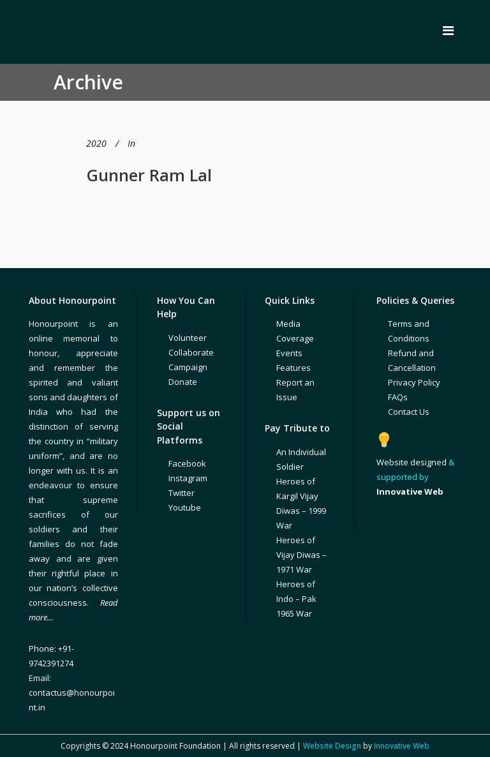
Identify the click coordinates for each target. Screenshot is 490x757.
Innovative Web (401, 745)
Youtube (184, 507)
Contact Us (408, 411)
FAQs (398, 397)
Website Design (332, 745)
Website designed (411, 462)
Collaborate (191, 352)
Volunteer (187, 337)
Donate (182, 381)
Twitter (181, 492)
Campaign (187, 367)
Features (293, 367)
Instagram (187, 478)
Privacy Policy (414, 382)
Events (289, 353)
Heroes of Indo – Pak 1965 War (296, 598)
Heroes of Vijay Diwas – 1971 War (301, 554)
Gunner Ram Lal (149, 175)
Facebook (187, 463)
